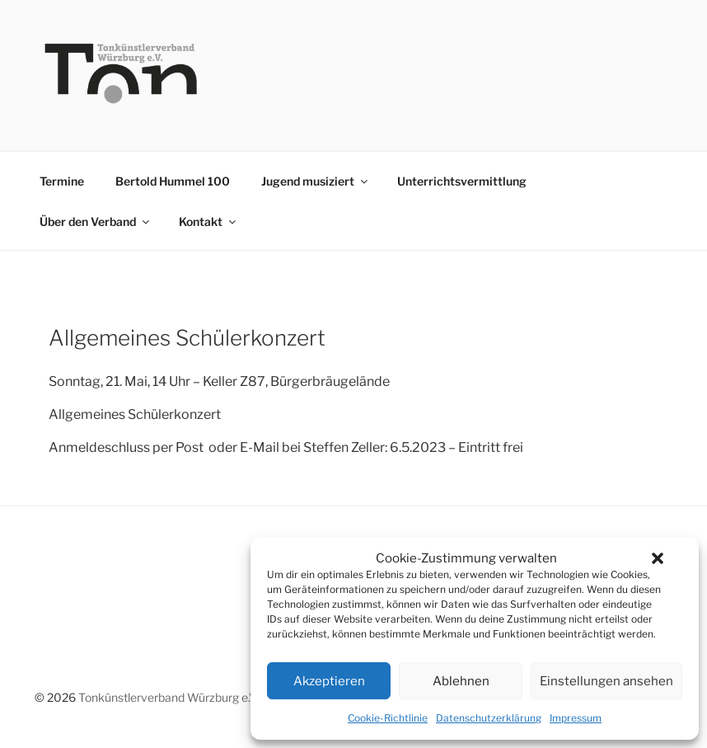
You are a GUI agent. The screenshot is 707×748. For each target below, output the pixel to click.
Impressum (576, 718)
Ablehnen (461, 681)
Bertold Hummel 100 (172, 181)
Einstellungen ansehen (606, 681)
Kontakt (208, 221)
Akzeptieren (329, 681)
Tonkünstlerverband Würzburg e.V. (168, 697)
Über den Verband (96, 221)
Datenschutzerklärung (488, 718)
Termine (62, 181)
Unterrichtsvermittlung (462, 181)
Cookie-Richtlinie (388, 718)
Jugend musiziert (315, 181)
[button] (657, 558)
